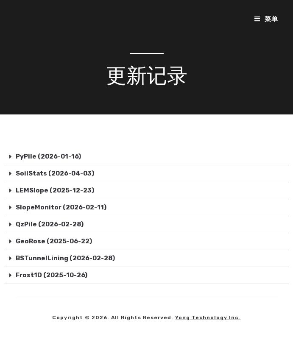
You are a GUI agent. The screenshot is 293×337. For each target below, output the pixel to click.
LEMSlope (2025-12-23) (55, 190)
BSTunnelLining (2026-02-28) (65, 258)
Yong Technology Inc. (207, 317)
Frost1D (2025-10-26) (51, 275)
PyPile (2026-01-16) (48, 156)
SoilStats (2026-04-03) (55, 173)
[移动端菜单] (266, 19)
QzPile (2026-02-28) (50, 224)
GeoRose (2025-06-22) (54, 241)
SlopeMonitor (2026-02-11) (61, 207)
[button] (146, 156)
